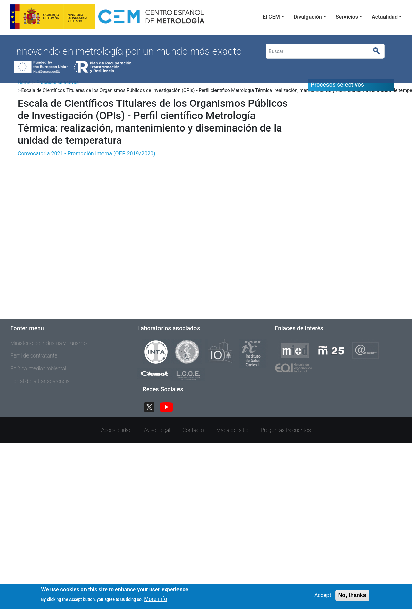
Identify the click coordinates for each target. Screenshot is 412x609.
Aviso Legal (157, 430)
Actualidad (385, 17)
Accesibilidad (116, 430)
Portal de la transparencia (40, 381)
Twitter (152, 406)
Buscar (380, 51)
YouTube (169, 406)
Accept (322, 595)
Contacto (193, 430)
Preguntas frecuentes (286, 430)
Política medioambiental (38, 368)
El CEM (271, 17)
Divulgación (308, 17)
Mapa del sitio (232, 430)
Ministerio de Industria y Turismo (48, 343)
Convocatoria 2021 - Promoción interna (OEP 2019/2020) (86, 153)
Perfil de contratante (33, 355)
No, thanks (352, 595)
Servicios (347, 17)
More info (155, 599)
